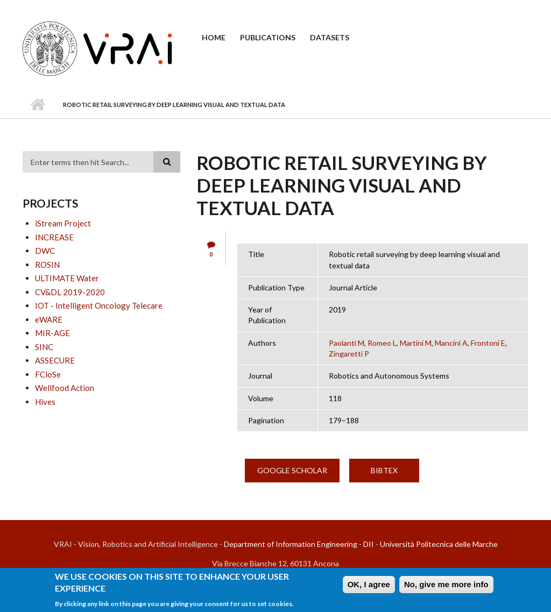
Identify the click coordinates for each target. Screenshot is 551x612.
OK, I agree (369, 586)
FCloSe (48, 374)
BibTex (384, 470)
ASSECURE (55, 360)
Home (213, 37)
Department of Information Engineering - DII (299, 544)
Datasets (329, 37)
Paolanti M (346, 342)
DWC (45, 250)
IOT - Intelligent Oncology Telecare (99, 305)
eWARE (48, 319)
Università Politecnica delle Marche (439, 544)
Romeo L (382, 342)
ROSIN (47, 264)
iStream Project (63, 223)
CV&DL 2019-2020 (70, 292)
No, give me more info (446, 586)
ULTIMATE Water (67, 278)
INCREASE (54, 237)
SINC (44, 347)
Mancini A (451, 342)
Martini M (416, 342)
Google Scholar (292, 470)
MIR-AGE (52, 333)
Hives (45, 402)
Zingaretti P (349, 353)
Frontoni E (488, 342)
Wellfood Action (64, 388)
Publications (267, 37)
